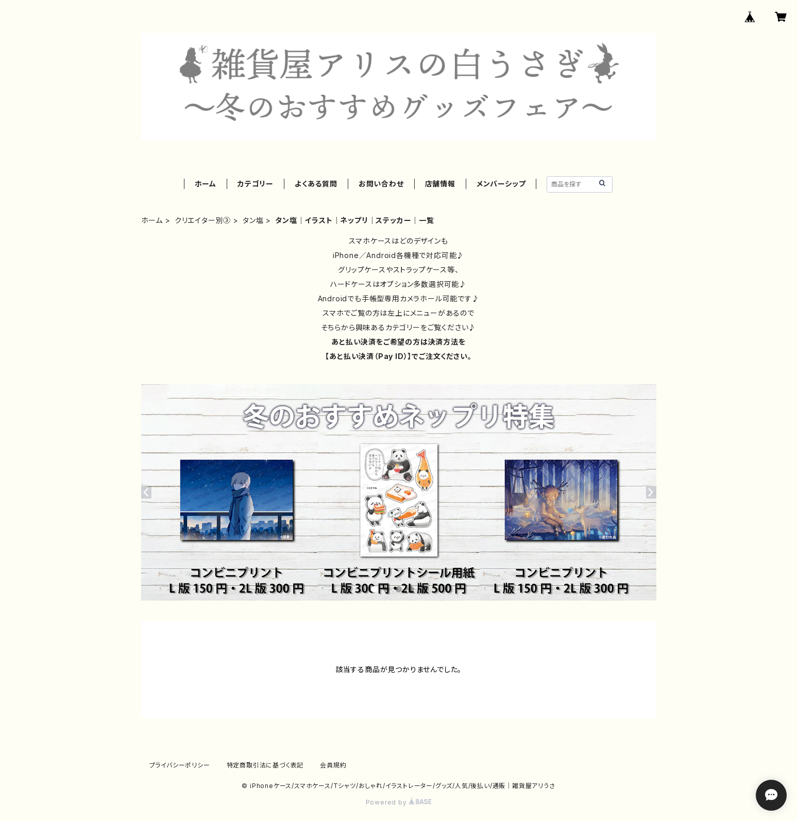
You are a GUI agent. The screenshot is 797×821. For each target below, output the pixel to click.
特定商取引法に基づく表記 (265, 765)
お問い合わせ (381, 183)
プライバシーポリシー (179, 765)
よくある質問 (316, 183)
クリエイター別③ (203, 220)
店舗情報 (440, 183)
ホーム (205, 183)
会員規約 (333, 765)
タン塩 (253, 220)
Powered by (399, 802)
